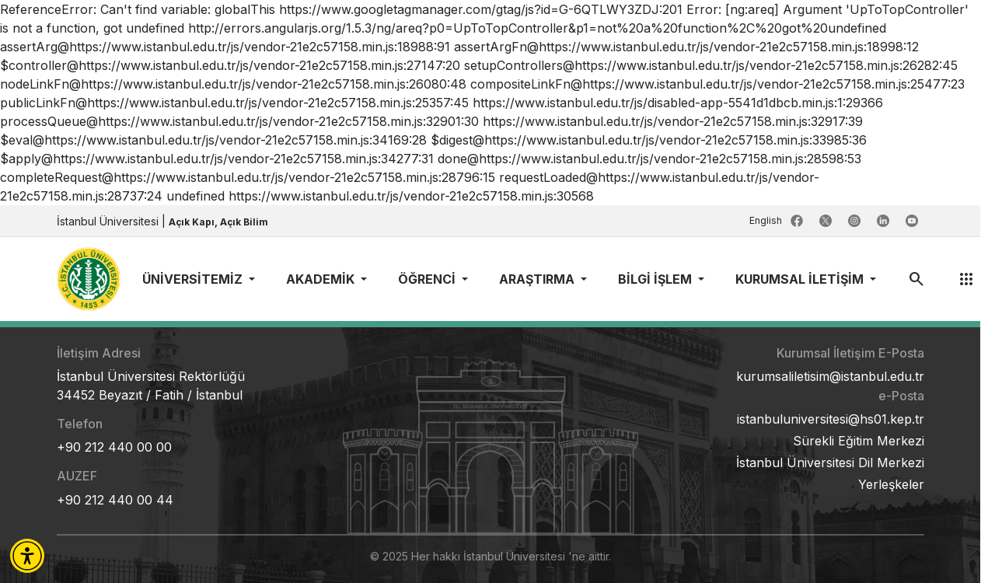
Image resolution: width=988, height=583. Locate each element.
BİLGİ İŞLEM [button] (656, 279)
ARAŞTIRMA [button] (538, 279)
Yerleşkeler (891, 484)
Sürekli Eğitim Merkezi (858, 441)
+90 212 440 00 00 (114, 447)
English (766, 220)
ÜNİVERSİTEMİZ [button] (194, 279)
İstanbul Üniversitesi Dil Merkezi (830, 462)
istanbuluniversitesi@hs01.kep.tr (830, 419)
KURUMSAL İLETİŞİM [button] (801, 279)
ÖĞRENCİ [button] (428, 279)
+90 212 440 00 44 (115, 500)
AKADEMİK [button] (322, 279)
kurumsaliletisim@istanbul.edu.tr (830, 376)
